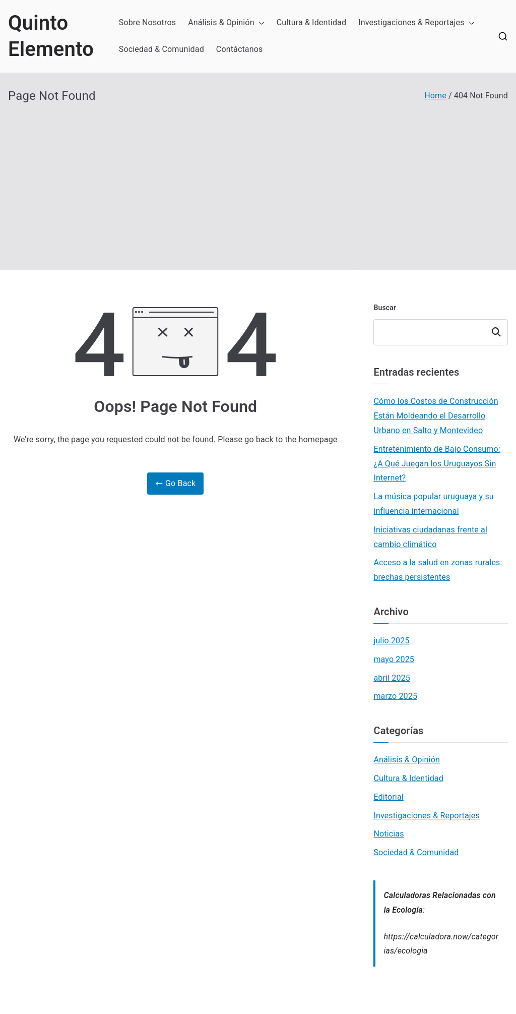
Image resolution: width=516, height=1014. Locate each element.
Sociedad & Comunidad (161, 49)
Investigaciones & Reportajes (416, 23)
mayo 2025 (393, 659)
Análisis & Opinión (226, 23)
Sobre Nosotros (147, 22)
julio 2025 (391, 640)
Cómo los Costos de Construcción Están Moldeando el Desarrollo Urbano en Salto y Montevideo (435, 415)
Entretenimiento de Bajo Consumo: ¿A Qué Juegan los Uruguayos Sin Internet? (436, 463)
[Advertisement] (258, 179)
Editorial (388, 797)
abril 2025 (391, 678)
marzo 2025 (395, 696)
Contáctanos (239, 49)
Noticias (388, 834)
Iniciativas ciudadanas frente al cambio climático (430, 537)
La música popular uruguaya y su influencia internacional (433, 504)
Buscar (384, 308)
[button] (259, 23)
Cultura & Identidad (312, 22)
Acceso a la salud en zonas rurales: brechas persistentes (437, 570)
